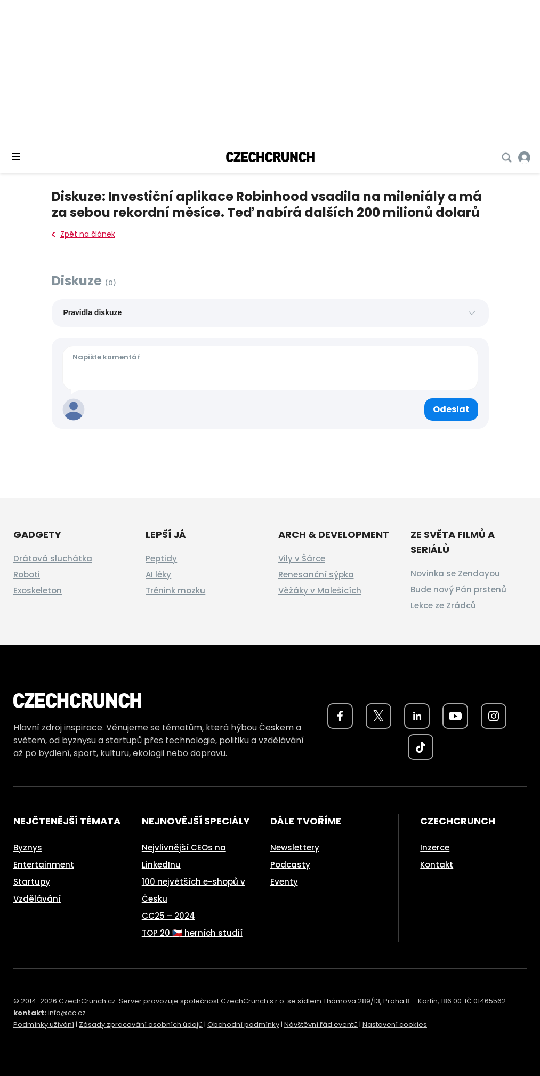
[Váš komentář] (270, 368)
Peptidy (161, 558)
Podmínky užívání (43, 1024)
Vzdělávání (37, 898)
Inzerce (434, 847)
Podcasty (290, 864)
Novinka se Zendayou (455, 573)
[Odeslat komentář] (451, 409)
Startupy (31, 881)
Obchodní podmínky (243, 1024)
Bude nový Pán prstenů (458, 589)
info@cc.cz (67, 1013)
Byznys (27, 847)
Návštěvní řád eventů (321, 1024)
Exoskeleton (37, 590)
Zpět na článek (83, 234)
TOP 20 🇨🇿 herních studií (192, 932)
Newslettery (294, 847)
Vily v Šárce (301, 558)
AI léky (158, 574)
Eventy (284, 881)
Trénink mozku (175, 590)
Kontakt (436, 864)
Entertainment (43, 864)
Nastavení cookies (394, 1024)
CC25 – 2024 (168, 915)
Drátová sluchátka (52, 558)
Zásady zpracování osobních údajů (141, 1024)
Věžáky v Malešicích (319, 590)
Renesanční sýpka (316, 574)
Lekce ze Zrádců (443, 605)
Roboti (26, 574)
